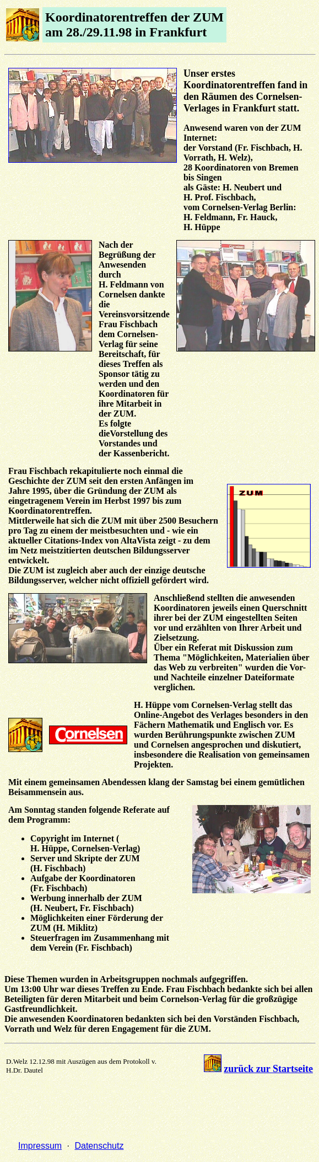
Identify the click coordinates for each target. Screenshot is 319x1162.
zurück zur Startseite (268, 1068)
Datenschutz (98, 1145)
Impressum (40, 1145)
